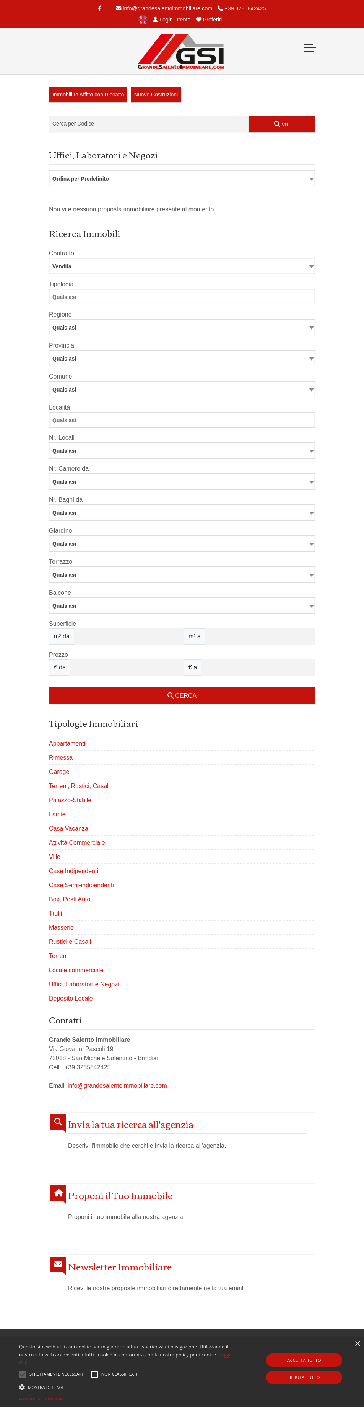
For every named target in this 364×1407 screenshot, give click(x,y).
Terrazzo (60, 561)
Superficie (62, 623)
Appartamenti (67, 743)
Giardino (60, 530)
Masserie (61, 927)
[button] (125, 1387)
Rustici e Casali (70, 942)
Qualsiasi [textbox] (64, 451)
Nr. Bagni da (66, 499)
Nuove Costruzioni (156, 94)
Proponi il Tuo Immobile (120, 1195)
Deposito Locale (71, 998)
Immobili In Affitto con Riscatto (88, 94)
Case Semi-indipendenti (81, 885)
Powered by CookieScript (42, 1399)
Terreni (58, 956)
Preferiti (209, 19)
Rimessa (61, 757)
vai (282, 124)
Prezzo (58, 654)
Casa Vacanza (68, 828)
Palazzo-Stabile (70, 800)
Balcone (60, 592)
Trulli (55, 913)
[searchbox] (184, 298)
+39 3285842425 (242, 8)
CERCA (182, 695)
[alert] (182, 1372)
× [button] (357, 1344)
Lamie (57, 814)
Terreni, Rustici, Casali (79, 786)
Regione (60, 314)
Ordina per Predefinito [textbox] (80, 179)
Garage (59, 772)
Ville (54, 857)
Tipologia (61, 284)
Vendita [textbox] (62, 266)
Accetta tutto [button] (304, 1360)
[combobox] (182, 178)
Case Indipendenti (73, 871)
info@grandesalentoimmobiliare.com (164, 8)
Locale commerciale (76, 970)
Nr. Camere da (69, 468)
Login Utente (172, 19)
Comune (60, 376)
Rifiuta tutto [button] (304, 1377)
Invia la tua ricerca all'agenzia (130, 1124)
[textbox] (182, 327)
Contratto (61, 253)
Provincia (61, 345)
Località (59, 407)
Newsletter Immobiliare (120, 1266)
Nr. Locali (62, 437)
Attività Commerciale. (78, 842)
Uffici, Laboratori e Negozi (84, 984)
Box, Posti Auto (70, 899)
